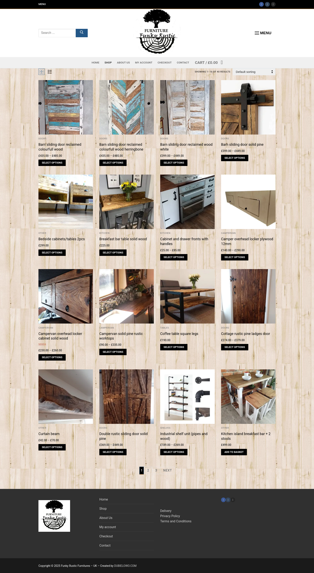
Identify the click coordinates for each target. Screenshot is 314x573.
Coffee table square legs (179, 334)
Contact (105, 545)
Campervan (228, 233)
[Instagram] (273, 4)
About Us (105, 518)
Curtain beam (48, 434)
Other (42, 233)
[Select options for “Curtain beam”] (52, 447)
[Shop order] (254, 71)
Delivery (165, 511)
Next (167, 470)
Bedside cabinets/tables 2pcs (61, 239)
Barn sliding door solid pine (242, 145)
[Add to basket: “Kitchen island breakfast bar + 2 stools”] (234, 452)
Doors (225, 138)
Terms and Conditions (175, 521)
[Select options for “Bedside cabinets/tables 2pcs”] (52, 252)
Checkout (106, 536)
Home (103, 499)
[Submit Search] (82, 33)
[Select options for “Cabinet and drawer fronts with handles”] (173, 257)
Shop (103, 509)
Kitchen (165, 233)
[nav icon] (263, 33)
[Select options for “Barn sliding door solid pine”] (234, 158)
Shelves (165, 427)
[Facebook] (261, 4)
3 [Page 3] (156, 470)
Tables (164, 327)
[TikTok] (267, 4)
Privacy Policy (170, 516)
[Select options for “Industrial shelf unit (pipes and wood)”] (173, 452)
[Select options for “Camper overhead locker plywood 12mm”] (234, 257)
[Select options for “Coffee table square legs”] (173, 347)
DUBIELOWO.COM (125, 565)
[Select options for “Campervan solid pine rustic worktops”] (113, 352)
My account (107, 527)
